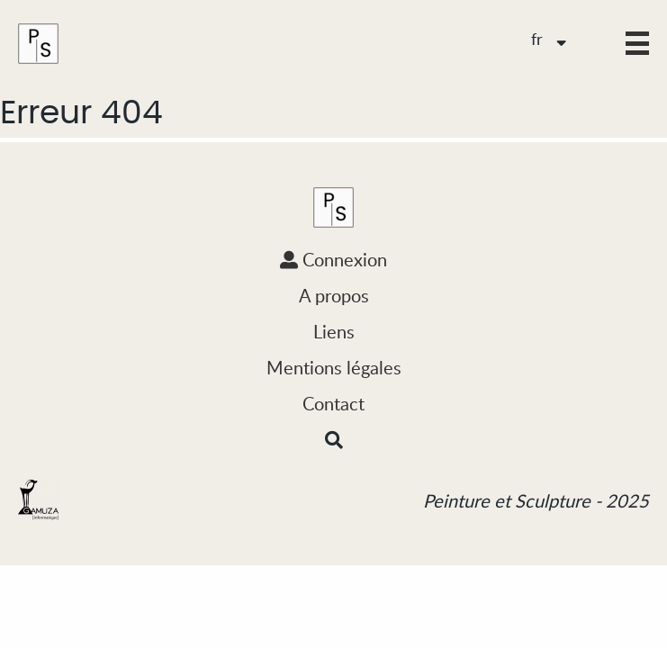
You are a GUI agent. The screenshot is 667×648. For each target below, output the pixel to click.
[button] (637, 43)
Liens (334, 331)
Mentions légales (333, 367)
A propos (334, 295)
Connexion (333, 259)
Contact (333, 403)
